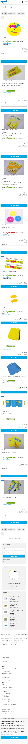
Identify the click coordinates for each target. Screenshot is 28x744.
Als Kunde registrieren (8, 680)
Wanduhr (4, 37)
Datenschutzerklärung (6, 734)
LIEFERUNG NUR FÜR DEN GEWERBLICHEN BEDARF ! (13, 660)
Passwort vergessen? (8, 561)
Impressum (6, 664)
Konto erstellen (6, 559)
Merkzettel (5, 684)
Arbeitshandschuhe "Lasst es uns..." (10, 129)
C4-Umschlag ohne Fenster (14, 583)
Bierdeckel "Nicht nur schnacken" (9, 449)
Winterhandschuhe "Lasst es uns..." (10, 175)
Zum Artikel (14, 286)
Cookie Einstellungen (8, 673)
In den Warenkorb (14, 61)
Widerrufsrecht (6, 671)
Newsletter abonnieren (8, 687)
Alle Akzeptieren (14, 737)
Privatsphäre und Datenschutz (10, 668)
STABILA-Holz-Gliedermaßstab (9, 271)
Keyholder (4, 495)
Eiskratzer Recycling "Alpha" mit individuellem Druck (14, 376)
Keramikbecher (5, 411)
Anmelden (14, 556)
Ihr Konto (5, 682)
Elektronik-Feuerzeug (7, 80)
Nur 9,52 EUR (14, 586)
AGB (4, 666)
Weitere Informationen (14, 741)
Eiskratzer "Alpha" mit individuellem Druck (11, 342)
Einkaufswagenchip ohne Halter (9, 224)
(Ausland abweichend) (6, 43)
